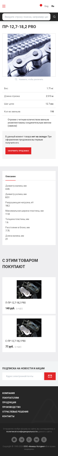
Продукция (9, 402)
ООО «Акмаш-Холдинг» (34, 446)
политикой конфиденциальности (22, 431)
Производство (11, 407)
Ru (53, 6)
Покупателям (10, 398)
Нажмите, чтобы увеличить (29, 79)
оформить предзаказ (18, 151)
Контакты (8, 416)
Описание (10, 176)
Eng (46, 6)
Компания (8, 393)
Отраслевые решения (15, 411)
